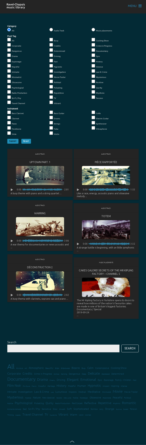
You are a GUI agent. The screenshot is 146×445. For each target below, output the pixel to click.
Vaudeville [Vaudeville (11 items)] (53, 415)
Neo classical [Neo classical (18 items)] (48, 398)
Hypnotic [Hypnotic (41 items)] (94, 386)
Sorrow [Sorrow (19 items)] (94, 409)
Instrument (12, 108)
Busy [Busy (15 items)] (84, 368)
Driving (55, 55)
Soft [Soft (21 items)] (69, 409)
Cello (96, 112)
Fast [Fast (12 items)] (134, 380)
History (97, 61)
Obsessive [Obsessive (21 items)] (95, 398)
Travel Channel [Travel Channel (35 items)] (33, 415)
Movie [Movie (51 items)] (118, 391)
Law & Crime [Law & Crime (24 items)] (41, 392)
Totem (106, 216)
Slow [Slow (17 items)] (55, 409)
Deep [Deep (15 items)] (84, 374)
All (10, 30)
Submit (13, 141)
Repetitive (56, 92)
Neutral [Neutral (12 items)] (59, 398)
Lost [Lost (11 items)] (52, 392)
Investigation (57, 71)
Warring (40, 213)
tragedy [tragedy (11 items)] (18, 415)
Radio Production (17, 92)
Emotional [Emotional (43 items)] (88, 380)
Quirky (97, 87)
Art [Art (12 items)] (26, 368)
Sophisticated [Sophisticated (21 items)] (81, 409)
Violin (54, 133)
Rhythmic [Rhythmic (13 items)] (116, 403)
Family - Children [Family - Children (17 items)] (123, 380)
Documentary (100, 50)
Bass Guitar (56, 112)
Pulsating (55, 87)
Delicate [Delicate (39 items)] (94, 374)
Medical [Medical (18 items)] (82, 392)
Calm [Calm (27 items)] (90, 368)
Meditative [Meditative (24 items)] (94, 392)
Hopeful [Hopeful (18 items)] (72, 386)
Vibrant (55, 102)
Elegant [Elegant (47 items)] (73, 380)
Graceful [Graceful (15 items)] (42, 386)
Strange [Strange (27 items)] (109, 409)
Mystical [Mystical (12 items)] (28, 398)
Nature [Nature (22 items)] (37, 398)
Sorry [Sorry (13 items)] (101, 409)
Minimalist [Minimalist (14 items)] (106, 392)
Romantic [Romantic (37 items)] (129, 403)
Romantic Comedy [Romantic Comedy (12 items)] (14, 409)
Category (11, 26)
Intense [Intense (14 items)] (124, 386)
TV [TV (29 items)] (46, 415)
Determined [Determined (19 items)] (117, 374)
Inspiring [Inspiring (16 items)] (115, 386)
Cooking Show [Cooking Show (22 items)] (119, 368)
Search (11, 342)
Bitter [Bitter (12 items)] (57, 368)
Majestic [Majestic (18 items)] (73, 392)
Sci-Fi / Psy (14, 97)
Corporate (14, 45)
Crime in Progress (102, 45)
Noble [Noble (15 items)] (75, 398)
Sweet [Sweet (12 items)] (125, 409)
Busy (53, 40)
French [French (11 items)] (34, 386)
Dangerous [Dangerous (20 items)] (74, 374)
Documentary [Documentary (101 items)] (21, 379)
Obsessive (14, 81)
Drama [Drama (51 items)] (42, 380)
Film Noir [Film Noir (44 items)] (14, 386)
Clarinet (13, 118)
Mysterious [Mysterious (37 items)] (15, 398)
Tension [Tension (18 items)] (133, 409)
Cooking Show (100, 40)
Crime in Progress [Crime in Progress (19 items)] (43, 374)
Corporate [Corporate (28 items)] (14, 374)
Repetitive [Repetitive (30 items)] (104, 403)
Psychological (15, 87)
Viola (11, 133)
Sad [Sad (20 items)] (25, 409)
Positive (97, 81)
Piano (12, 123)
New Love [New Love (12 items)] (67, 398)
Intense (97, 66)
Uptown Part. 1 (40, 162)
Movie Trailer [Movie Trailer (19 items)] (131, 392)
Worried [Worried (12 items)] (88, 415)
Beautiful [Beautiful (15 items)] (49, 368)
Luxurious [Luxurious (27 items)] (61, 392)
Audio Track (56, 30)
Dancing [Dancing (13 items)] (64, 374)
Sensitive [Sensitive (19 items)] (46, 409)
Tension (97, 97)
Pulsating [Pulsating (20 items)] (39, 403)
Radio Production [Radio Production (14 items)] (62, 403)
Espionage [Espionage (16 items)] (108, 380)
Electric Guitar (100, 118)
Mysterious (99, 76)
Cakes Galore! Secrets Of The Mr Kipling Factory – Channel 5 (106, 272)
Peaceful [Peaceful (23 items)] (117, 398)
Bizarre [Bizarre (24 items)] (76, 368)
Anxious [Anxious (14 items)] (19, 368)
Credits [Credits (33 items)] (27, 374)
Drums (54, 118)
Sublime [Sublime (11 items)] (119, 409)
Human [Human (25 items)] (81, 386)
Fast (53, 61)
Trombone (14, 128)
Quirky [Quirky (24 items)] (49, 403)
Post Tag (11, 36)
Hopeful (13, 66)
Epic (96, 55)
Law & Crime (99, 71)
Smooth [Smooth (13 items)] (62, 409)
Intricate (13, 71)
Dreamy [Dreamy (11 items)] (52, 380)
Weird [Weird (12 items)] (81, 415)
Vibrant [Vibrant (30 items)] (63, 415)
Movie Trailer (57, 76)
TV (52, 97)
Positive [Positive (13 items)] (10, 403)
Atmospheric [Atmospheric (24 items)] (36, 368)
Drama (12, 55)
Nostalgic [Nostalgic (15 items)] (84, 398)
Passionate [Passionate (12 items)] (107, 398)
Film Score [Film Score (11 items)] (26, 386)
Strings (54, 123)
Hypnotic (55, 66)
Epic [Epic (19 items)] (100, 380)
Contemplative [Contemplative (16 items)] (102, 368)
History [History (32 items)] (61, 386)
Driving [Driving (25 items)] (61, 380)
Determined (57, 50)
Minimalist (14, 76)
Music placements (102, 30)
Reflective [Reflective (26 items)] (90, 403)
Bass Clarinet (15, 112)
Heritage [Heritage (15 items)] (51, 386)
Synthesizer (99, 123)
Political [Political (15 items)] (127, 398)
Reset (26, 141)
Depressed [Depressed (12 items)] (106, 374)
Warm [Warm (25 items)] (73, 415)
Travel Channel (16, 102)
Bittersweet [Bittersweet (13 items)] (65, 368)
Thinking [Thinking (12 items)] (10, 415)
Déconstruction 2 (40, 267)
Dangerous (14, 50)
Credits (55, 45)
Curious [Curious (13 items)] (56, 374)
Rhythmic (98, 92)
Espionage (14, 61)
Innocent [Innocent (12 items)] (106, 386)
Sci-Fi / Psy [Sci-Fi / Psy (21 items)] (34, 409)
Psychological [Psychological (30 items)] (24, 403)
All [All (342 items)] (10, 367)
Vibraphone (99, 128)
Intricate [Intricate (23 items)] (12, 392)
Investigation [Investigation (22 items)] (25, 392)
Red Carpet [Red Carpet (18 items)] (77, 403)
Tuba (53, 128)
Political (55, 81)
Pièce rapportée (106, 162)
